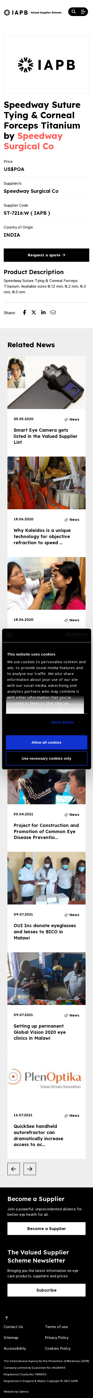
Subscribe (46, 1290)
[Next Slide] (30, 1169)
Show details (62, 722)
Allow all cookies (46, 742)
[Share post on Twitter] (36, 313)
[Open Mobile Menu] (83, 12)
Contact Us (13, 1326)
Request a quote (46, 255)
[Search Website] (73, 12)
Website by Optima (16, 1391)
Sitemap (11, 1337)
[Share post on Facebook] (27, 313)
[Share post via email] (56, 313)
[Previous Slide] (13, 1169)
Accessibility (15, 1348)
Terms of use (56, 1326)
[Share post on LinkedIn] (46, 313)
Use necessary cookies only (46, 758)
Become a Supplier (46, 1228)
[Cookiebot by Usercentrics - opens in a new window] (66, 635)
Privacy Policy (56, 1337)
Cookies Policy (57, 1348)
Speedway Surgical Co (33, 140)
